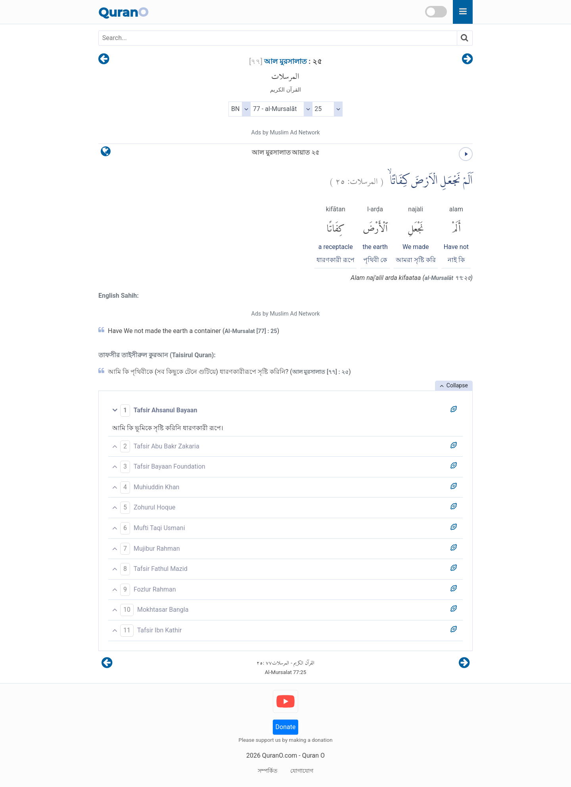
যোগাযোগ (301, 771)
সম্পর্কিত (268, 771)
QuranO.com (279, 755)
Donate (286, 727)
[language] (105, 153)
